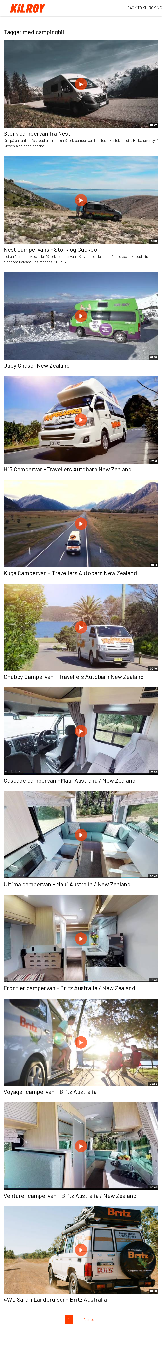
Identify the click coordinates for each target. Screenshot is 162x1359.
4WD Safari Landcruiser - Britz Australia (55, 1299)
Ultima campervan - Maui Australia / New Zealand (67, 884)
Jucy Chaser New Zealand (37, 365)
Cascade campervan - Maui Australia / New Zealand (70, 780)
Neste (89, 1319)
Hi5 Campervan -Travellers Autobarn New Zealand (68, 469)
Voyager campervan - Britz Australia (50, 1091)
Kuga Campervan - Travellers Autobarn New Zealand (70, 572)
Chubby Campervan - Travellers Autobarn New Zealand (74, 676)
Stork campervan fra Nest (37, 133)
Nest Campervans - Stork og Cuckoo (50, 249)
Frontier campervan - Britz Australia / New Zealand (69, 987)
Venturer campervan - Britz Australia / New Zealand (70, 1195)
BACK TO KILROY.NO (144, 7)
